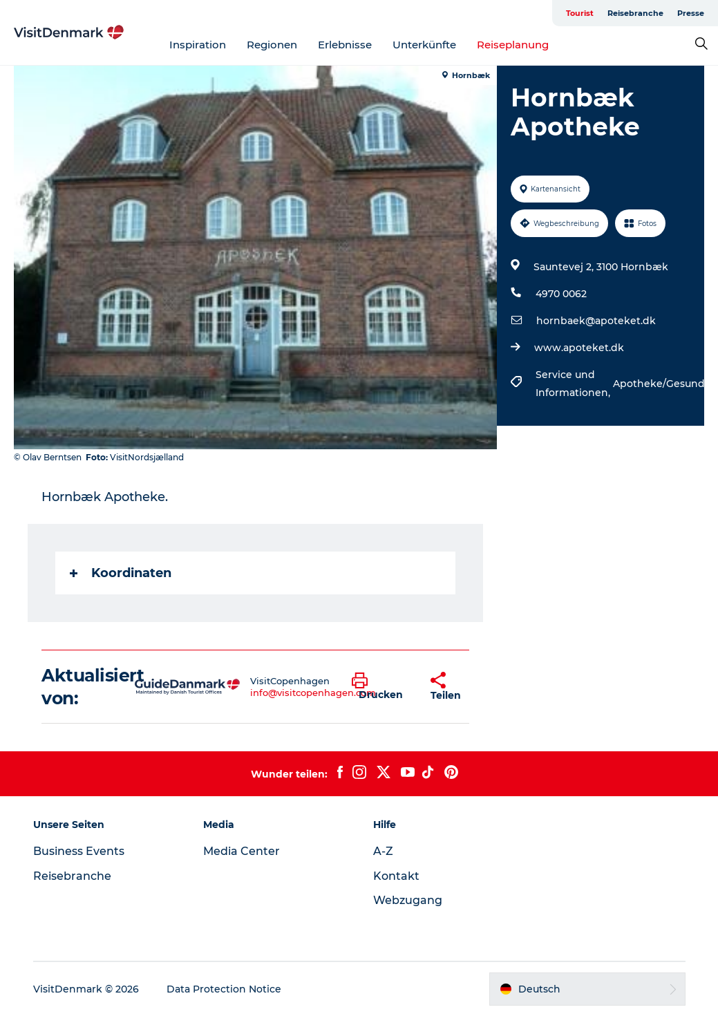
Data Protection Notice (224, 989)
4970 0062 (561, 294)
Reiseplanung (513, 44)
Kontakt (396, 876)
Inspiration (197, 44)
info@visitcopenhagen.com (313, 692)
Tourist (580, 13)
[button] (381, 687)
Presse (690, 13)
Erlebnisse (345, 44)
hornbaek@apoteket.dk (596, 320)
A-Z (383, 851)
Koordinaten (120, 573)
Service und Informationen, (574, 383)
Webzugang (407, 900)
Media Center (241, 851)
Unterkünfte (424, 44)
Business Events (78, 851)
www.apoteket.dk (579, 347)
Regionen (272, 44)
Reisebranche (635, 13)
